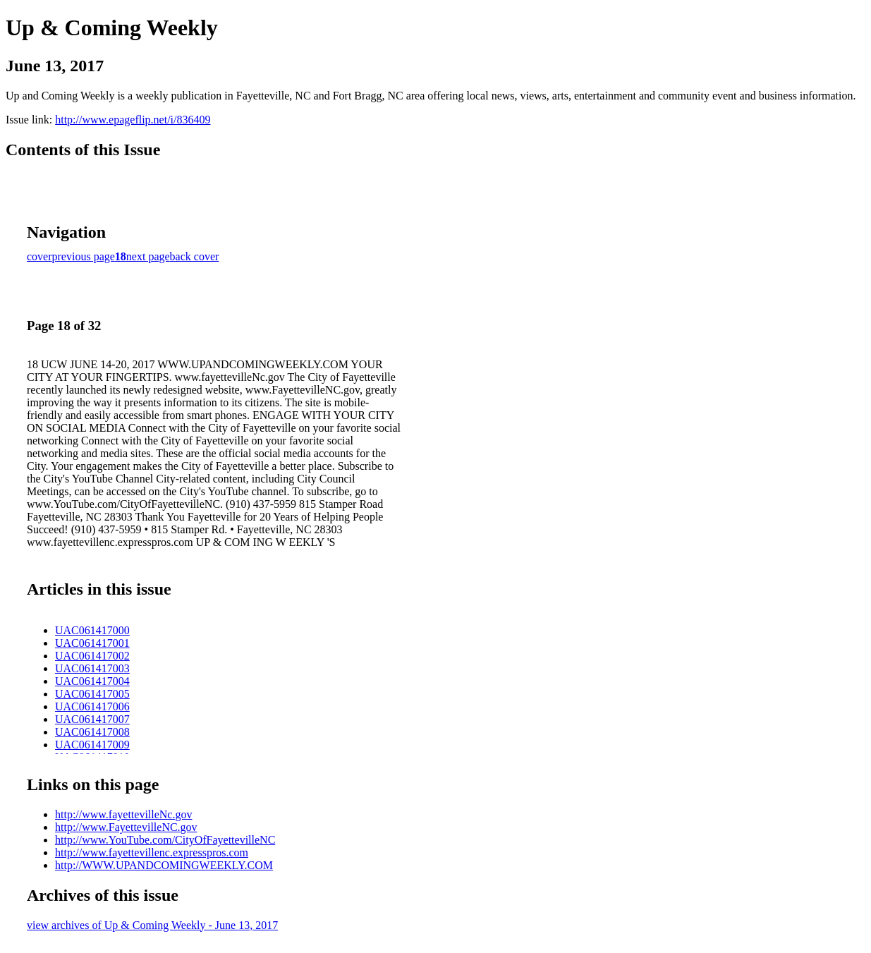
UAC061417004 (92, 681)
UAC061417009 (92, 745)
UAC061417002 (92, 656)
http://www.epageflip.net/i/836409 (132, 120)
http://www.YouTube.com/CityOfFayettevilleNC (165, 840)
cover (39, 256)
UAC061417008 (92, 732)
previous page (83, 256)
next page (148, 256)
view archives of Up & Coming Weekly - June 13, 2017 (152, 925)
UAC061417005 (92, 694)
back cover (194, 256)
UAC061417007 (92, 719)
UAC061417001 (92, 643)
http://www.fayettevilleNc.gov (123, 814)
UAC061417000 (92, 630)
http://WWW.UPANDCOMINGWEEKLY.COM (164, 865)
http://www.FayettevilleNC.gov (126, 827)
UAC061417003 (92, 668)
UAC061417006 (92, 706)
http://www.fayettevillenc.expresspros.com (151, 852)
